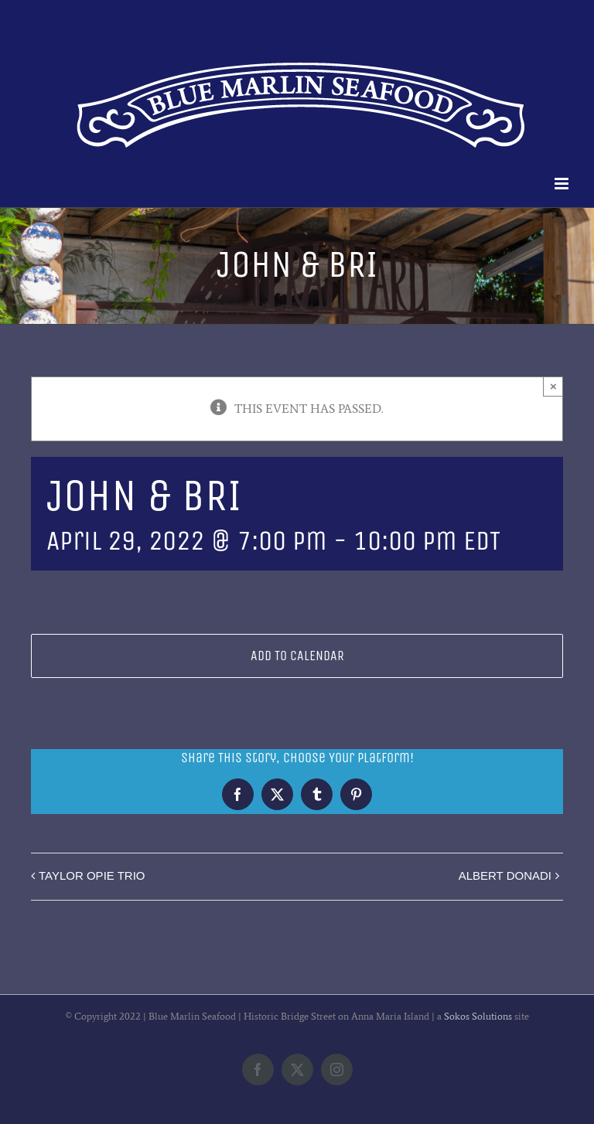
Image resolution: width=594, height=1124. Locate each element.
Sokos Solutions (478, 1016)
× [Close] (553, 386)
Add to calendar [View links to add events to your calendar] (297, 656)
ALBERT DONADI (505, 875)
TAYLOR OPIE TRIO (92, 875)
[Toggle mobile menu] (563, 183)
